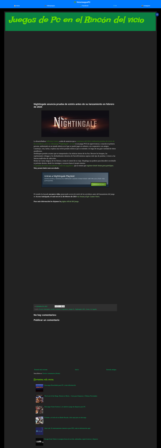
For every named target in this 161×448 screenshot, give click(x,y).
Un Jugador (93, 309)
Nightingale (78, 309)
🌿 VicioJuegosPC (82, 2)
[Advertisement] (71, 49)
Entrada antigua (111, 369)
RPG (83, 309)
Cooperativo (64, 309)
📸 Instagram (145, 6)
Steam (88, 309)
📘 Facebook (84, 6)
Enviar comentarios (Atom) (51, 373)
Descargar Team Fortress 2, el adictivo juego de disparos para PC (65, 407)
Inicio (77, 369)
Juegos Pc (71, 309)
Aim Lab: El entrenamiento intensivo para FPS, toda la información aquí (67, 428)
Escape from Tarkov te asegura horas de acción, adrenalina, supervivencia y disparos (71, 439)
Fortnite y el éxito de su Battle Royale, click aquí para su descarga (65, 417)
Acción (52, 309)
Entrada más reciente (40, 369)
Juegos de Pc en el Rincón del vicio (76, 20)
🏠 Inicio (17, 6)
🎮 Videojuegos (50, 6)
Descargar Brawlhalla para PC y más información (60, 385)
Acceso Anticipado (44, 309)
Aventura (57, 309)
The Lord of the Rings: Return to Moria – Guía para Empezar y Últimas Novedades (70, 396)
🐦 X (114, 6)
